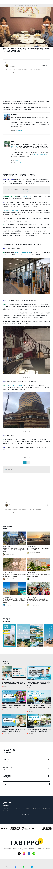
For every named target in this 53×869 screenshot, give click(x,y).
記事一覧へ (45, 65)
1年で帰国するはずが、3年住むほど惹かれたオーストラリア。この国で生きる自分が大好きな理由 (14, 600)
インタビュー (9, 469)
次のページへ (26, 457)
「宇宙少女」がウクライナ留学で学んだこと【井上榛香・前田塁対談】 (19, 191)
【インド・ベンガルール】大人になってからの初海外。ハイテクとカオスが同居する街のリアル (14, 550)
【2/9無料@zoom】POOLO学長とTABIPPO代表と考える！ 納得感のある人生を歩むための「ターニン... (38, 683)
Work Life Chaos (19, 163)
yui (9, 64)
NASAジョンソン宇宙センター (10, 210)
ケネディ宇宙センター (26, 196)
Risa (37, 578)
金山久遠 (13, 554)
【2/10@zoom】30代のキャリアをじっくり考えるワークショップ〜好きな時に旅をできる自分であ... (39, 707)
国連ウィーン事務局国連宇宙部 (23, 252)
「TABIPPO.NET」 (15, 146)
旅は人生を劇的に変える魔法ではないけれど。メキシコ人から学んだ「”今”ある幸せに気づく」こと (38, 600)
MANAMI (13, 605)
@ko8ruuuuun (19, 130)
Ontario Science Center (8, 313)
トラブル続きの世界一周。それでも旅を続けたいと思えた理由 (38, 549)
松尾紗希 (38, 552)
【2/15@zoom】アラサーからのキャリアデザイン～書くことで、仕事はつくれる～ (13, 706)
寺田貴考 (13, 578)
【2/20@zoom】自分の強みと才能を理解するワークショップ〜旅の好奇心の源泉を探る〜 (39, 730)
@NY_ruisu (17, 160)
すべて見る (48, 619)
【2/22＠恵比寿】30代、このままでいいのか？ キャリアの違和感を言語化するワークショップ (13, 682)
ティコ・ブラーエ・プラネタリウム (13, 385)
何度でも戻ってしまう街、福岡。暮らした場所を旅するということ (38, 575)
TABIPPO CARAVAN (7, 546)
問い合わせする (26, 815)
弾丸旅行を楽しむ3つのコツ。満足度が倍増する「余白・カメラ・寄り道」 (14, 575)
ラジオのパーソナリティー (40, 154)
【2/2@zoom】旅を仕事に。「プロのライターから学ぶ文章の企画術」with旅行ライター (13, 730)
